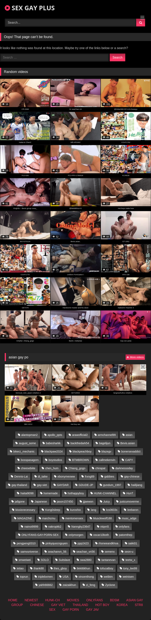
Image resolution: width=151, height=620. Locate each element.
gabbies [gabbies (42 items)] (109, 476)
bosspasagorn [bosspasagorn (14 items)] (30, 460)
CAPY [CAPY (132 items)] (129, 460)
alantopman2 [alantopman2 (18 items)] (29, 434)
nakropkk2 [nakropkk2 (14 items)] (54, 526)
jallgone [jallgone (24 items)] (20, 501)
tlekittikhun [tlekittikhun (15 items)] (83, 568)
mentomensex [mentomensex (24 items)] (74, 518)
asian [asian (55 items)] (129, 434)
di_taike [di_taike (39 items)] (43, 476)
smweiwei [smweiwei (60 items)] (24, 559)
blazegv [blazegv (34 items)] (106, 451)
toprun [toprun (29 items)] (24, 576)
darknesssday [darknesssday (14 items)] (124, 468)
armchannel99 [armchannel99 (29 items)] (107, 434)
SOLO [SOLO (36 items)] (45, 559)
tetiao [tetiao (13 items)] (20, 568)
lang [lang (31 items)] (93, 509)
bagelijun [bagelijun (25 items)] (104, 443)
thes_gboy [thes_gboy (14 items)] (60, 568)
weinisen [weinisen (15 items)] (128, 576)
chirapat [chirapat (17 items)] (100, 468)
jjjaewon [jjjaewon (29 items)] (88, 501)
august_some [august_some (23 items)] (27, 443)
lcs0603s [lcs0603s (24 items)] (111, 509)
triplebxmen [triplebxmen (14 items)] (45, 576)
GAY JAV (92, 609)
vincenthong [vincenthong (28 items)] (86, 576)
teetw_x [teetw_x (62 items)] (130, 559)
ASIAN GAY (134, 600)
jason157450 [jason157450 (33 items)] (65, 501)
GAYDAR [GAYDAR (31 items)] (63, 485)
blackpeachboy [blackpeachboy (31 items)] (82, 451)
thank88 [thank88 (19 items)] (39, 568)
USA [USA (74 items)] (66, 576)
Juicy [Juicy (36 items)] (106, 501)
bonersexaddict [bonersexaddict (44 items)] (131, 451)
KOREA (122, 605)
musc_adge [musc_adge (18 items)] (129, 518)
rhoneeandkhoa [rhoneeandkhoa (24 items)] (108, 543)
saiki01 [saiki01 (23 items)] (132, 543)
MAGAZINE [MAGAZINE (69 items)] (24, 518)
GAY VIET (58, 605)
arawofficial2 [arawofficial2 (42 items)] (80, 434)
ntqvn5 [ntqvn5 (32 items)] (104, 526)
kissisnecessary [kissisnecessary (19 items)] (25, 509)
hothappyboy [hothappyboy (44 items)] (76, 493)
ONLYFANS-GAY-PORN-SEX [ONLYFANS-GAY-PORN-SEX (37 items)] (39, 534)
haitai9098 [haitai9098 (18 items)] (26, 493)
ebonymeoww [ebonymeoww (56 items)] (66, 476)
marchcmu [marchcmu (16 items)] (48, 518)
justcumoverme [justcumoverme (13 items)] (129, 501)
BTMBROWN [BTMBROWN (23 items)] (80, 460)
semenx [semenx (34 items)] (110, 551)
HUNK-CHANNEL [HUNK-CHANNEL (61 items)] (105, 493)
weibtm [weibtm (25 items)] (108, 576)
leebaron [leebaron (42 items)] (132, 509)
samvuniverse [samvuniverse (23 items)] (29, 551)
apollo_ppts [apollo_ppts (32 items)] (55, 434)
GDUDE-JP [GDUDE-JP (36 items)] (86, 485)
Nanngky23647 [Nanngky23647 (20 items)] (80, 526)
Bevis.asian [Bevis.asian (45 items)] (127, 443)
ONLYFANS (94, 600)
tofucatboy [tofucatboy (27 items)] (106, 568)
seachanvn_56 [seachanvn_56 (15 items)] (57, 551)
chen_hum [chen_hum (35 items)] (51, 468)
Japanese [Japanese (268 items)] (41, 501)
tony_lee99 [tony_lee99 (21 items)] (130, 568)
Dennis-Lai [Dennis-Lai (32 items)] (21, 476)
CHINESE (37, 605)
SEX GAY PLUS (30, 8)
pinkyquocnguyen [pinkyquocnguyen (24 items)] (57, 543)
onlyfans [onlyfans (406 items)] (124, 526)
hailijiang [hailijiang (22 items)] (136, 485)
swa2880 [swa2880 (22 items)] (86, 559)
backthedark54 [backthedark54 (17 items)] (80, 443)
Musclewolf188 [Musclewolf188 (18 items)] (102, 518)
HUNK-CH (52, 600)
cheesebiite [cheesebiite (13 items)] (28, 468)
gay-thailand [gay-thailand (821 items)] (19, 485)
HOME (12, 600)
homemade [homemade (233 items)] (50, 493)
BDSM (114, 600)
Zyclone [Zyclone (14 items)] (110, 584)
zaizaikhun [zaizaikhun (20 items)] (69, 584)
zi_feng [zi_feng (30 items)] (90, 584)
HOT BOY (102, 605)
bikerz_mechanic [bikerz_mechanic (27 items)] (24, 451)
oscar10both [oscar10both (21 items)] (101, 534)
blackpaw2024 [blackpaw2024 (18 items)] (54, 451)
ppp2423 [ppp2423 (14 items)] (83, 543)
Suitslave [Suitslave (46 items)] (64, 559)
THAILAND (80, 605)
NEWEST (31, 600)
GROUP (17, 605)
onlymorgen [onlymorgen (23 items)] (76, 534)
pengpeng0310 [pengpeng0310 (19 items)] (26, 543)
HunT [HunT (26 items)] (129, 493)
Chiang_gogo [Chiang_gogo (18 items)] (76, 468)
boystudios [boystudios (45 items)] (55, 460)
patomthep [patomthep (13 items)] (125, 534)
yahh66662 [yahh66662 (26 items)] (46, 584)
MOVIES (73, 600)
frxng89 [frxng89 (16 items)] (89, 476)
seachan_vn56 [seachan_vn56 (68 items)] (85, 551)
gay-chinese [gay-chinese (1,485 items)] (132, 476)
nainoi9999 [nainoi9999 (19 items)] (31, 526)
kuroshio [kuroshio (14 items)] (75, 509)
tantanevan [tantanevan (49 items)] (108, 559)
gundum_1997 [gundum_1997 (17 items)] (112, 485)
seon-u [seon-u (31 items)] (129, 551)
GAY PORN (71, 609)
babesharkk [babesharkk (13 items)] (53, 443)
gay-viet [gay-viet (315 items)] (42, 485)
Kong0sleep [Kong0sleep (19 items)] (52, 509)
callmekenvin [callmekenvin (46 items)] (107, 460)
